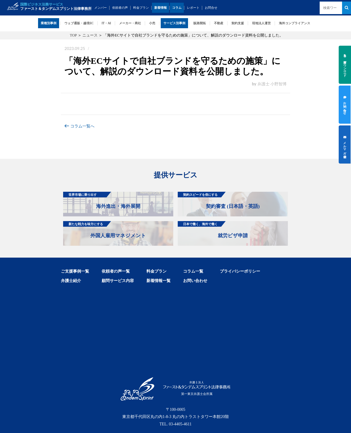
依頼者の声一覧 (116, 271)
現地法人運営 (261, 23)
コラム (177, 7)
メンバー (100, 7)
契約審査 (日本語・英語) (219, 200)
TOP (73, 35)
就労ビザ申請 (213, 229)
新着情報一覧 (158, 280)
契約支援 (237, 23)
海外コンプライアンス (294, 23)
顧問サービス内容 (118, 280)
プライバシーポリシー (240, 271)
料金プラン (141, 7)
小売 (152, 23)
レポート (193, 7)
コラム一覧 (193, 271)
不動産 (218, 23)
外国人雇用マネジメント (104, 229)
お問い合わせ (195, 280)
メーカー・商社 (130, 23)
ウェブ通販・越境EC (79, 23)
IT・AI (106, 23)
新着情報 (160, 7)
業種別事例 (48, 23)
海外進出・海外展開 (101, 200)
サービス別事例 (174, 23)
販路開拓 (199, 23)
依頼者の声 (120, 7)
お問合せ (211, 7)
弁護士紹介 (71, 280)
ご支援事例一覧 (75, 271)
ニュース (90, 35)
